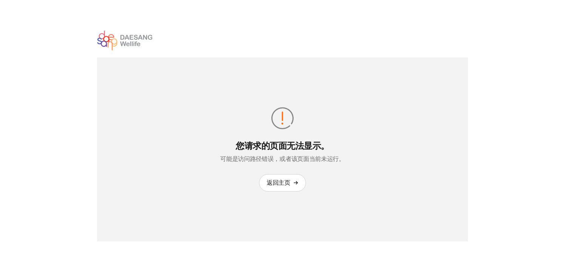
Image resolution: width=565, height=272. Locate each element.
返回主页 (282, 182)
